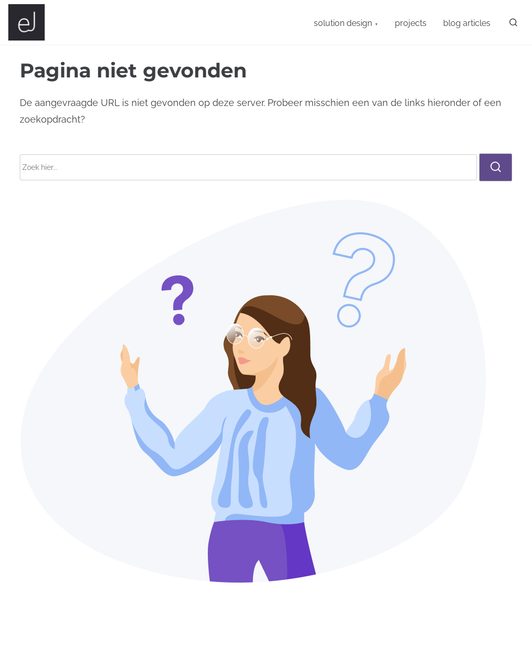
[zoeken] (511, 24)
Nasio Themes (237, 632)
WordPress (368, 632)
